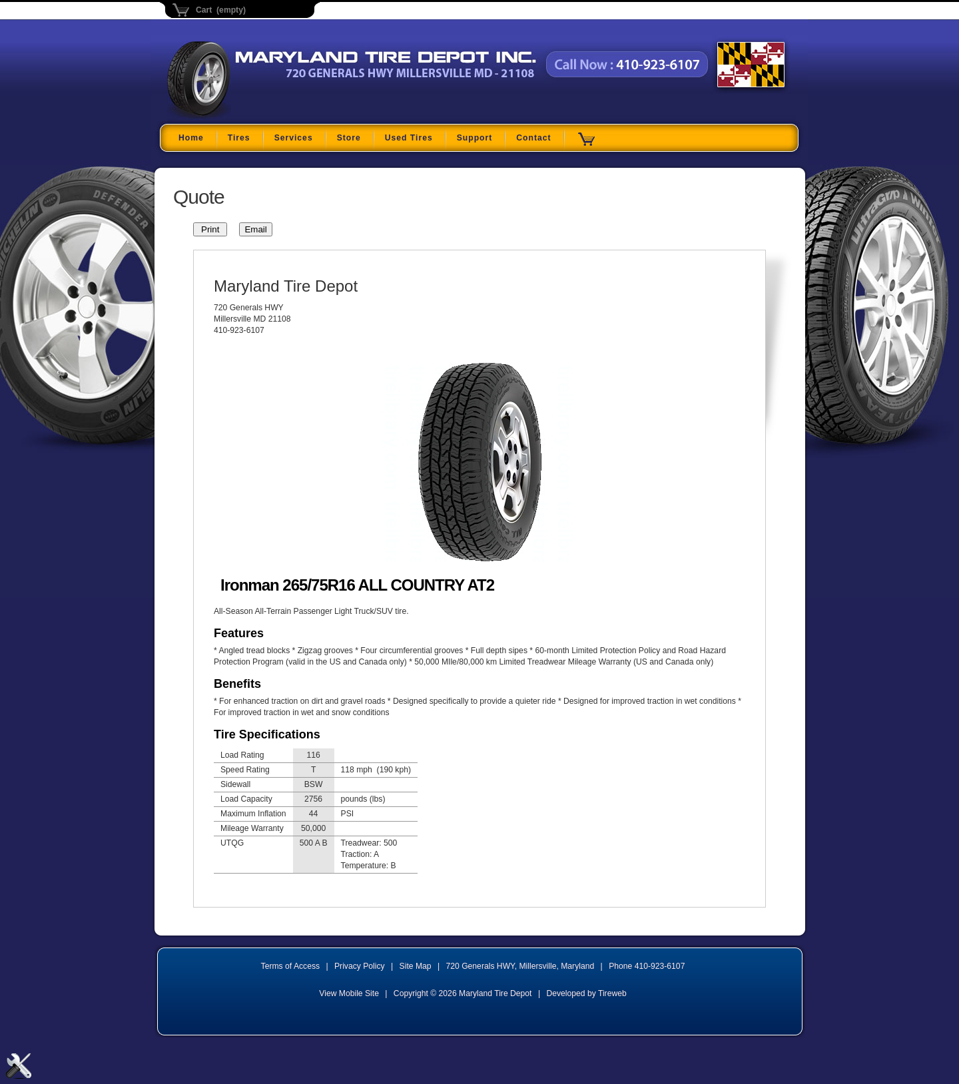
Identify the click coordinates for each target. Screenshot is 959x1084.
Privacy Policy (359, 966)
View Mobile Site (349, 993)
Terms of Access (290, 966)
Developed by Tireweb (586, 993)
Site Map (416, 966)
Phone (647, 966)
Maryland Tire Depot (250, 116)
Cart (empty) (221, 10)
